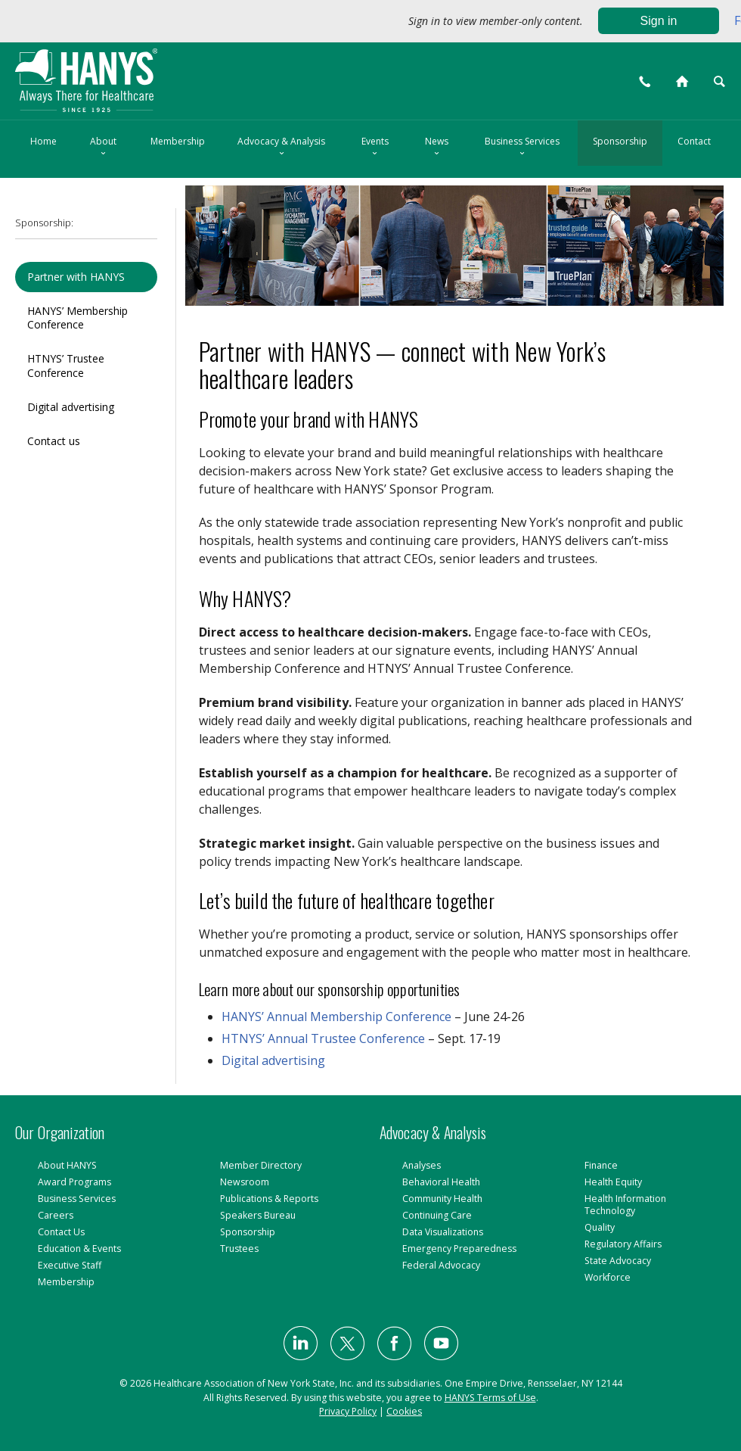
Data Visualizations (442, 1231)
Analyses (421, 1165)
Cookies (404, 1411)
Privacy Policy (348, 1411)
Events (375, 147)
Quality (599, 1227)
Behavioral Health (441, 1181)
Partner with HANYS (76, 276)
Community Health (442, 1198)
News (436, 147)
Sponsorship (620, 141)
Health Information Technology (625, 1204)
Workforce (607, 1277)
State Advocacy (617, 1260)
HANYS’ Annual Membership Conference (336, 1016)
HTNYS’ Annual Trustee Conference (323, 1038)
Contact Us (61, 1231)
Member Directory (261, 1165)
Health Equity (613, 1181)
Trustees (239, 1248)
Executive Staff (69, 1265)
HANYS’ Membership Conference (77, 318)
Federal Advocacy (441, 1265)
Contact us (53, 441)
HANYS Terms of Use (490, 1397)
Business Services (522, 147)
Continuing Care (437, 1215)
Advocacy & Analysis (281, 147)
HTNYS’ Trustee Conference (65, 365)
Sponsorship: (44, 222)
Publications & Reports (269, 1198)
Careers (55, 1215)
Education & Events (79, 1248)
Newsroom (244, 1181)
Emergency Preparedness (459, 1248)
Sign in (658, 20)
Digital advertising (70, 407)
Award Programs (74, 1181)
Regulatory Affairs (623, 1244)
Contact (694, 141)
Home (43, 141)
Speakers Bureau (258, 1215)
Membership (177, 141)
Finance (601, 1165)
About (103, 147)
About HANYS (67, 1165)
